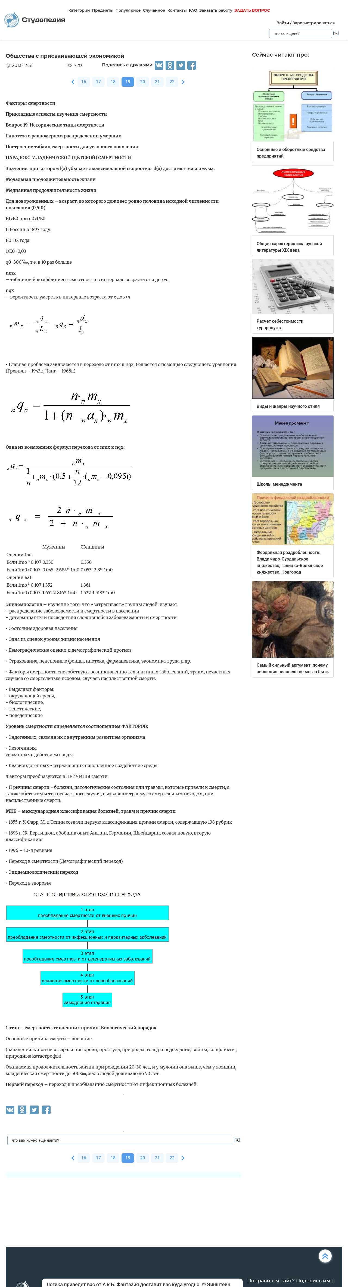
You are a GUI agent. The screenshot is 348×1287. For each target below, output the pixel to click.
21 (157, 81)
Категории (79, 10)
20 (142, 81)
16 (83, 81)
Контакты (177, 10)
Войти (282, 22)
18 (113, 81)
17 (98, 81)
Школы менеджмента (279, 484)
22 (172, 81)
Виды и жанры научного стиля (288, 406)
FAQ (193, 10)
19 (127, 81)
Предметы (102, 10)
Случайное (154, 10)
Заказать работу (215, 10)
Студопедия (34, 20)
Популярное (128, 10)
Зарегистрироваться (314, 22)
